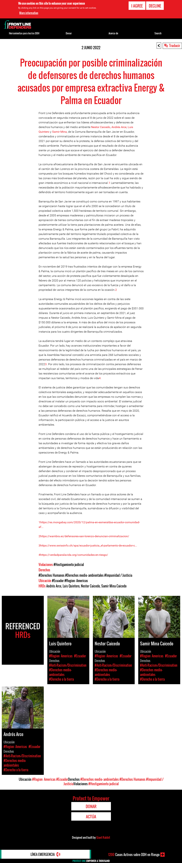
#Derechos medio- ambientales (84, 575)
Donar (69, 33)
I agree (137, 6)
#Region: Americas (76, 580)
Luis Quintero (71, 586)
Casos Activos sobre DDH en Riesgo (133, 854)
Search (157, 33)
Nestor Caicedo (100, 127)
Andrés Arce (118, 127)
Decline (155, 6)
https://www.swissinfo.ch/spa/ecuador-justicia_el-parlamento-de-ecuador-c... (88, 545)
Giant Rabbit (103, 837)
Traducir (174, 45)
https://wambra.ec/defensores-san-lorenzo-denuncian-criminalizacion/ (84, 536)
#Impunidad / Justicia (118, 575)
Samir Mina (59, 131)
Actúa (91, 816)
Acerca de (113, 33)
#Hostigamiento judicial (69, 564)
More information (28, 13)
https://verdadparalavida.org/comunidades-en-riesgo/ (74, 554)
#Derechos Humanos (51, 575)
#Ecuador (58, 580)
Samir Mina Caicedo (113, 586)
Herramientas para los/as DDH (24, 33)
